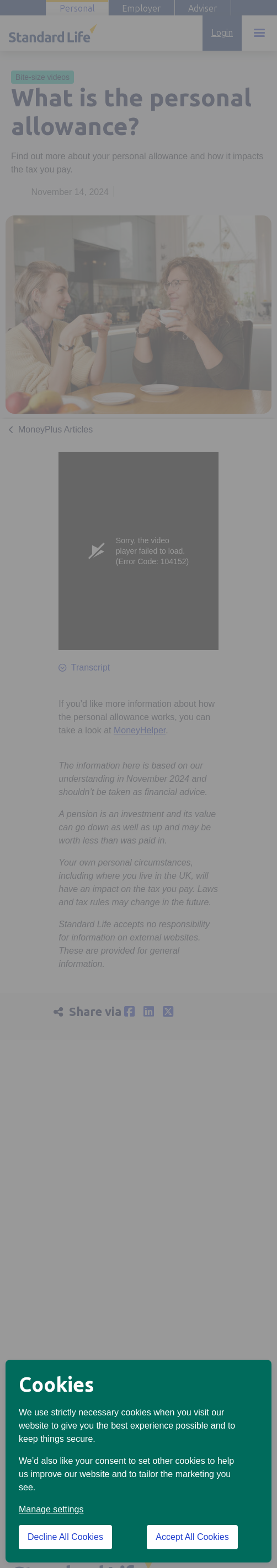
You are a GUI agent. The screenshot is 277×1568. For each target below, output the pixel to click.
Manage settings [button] (51, 1509)
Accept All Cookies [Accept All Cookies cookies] (192, 1537)
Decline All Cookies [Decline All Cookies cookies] (65, 1537)
